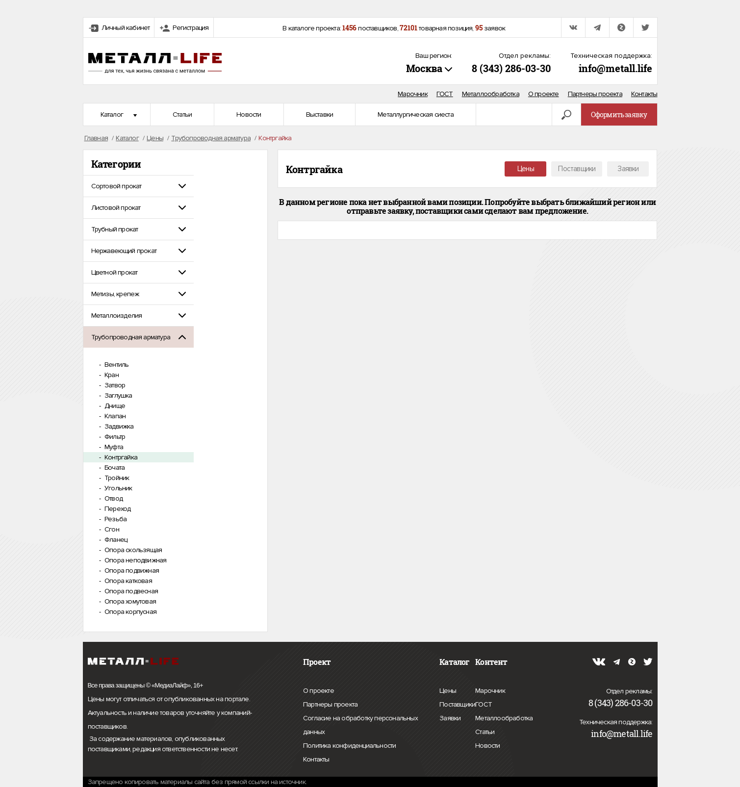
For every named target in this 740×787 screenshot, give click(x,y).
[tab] (138, 186)
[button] (138, 186)
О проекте (543, 94)
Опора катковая (127, 581)
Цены (525, 168)
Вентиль (116, 364)
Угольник (117, 488)
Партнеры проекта (595, 94)
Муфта (113, 447)
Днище (114, 406)
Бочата (114, 467)
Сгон (111, 529)
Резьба (115, 519)
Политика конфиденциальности (349, 746)
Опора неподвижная (135, 560)
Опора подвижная (131, 570)
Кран (111, 375)
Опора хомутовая (129, 601)
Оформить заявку (619, 114)
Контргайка (120, 457)
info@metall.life (615, 68)
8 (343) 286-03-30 (511, 68)
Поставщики (576, 168)
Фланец (115, 539)
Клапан (114, 416)
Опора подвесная (130, 591)
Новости (248, 114)
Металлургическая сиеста (416, 114)
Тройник (116, 478)
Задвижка (118, 426)
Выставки (319, 114)
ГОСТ (444, 94)
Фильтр (114, 436)
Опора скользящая (132, 550)
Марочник (413, 94)
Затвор (114, 385)
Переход (117, 509)
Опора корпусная (129, 612)
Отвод (113, 498)
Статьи (182, 114)
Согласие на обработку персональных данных (360, 726)
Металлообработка (490, 94)
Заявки (627, 168)
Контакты (644, 94)
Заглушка (117, 395)
